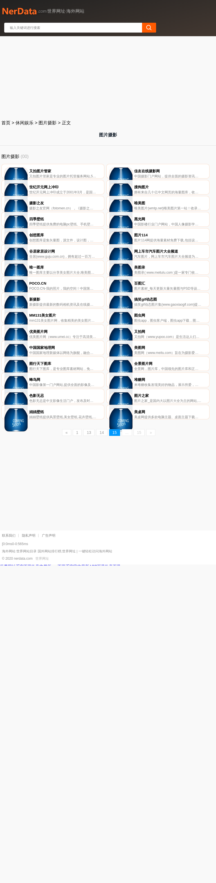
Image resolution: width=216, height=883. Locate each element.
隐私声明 (28, 853)
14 (102, 750)
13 (89, 750)
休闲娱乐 (24, 122)
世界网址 (42, 876)
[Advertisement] (108, 77)
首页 (5, 122)
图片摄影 (48, 122)
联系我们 (8, 853)
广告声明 (48, 853)
